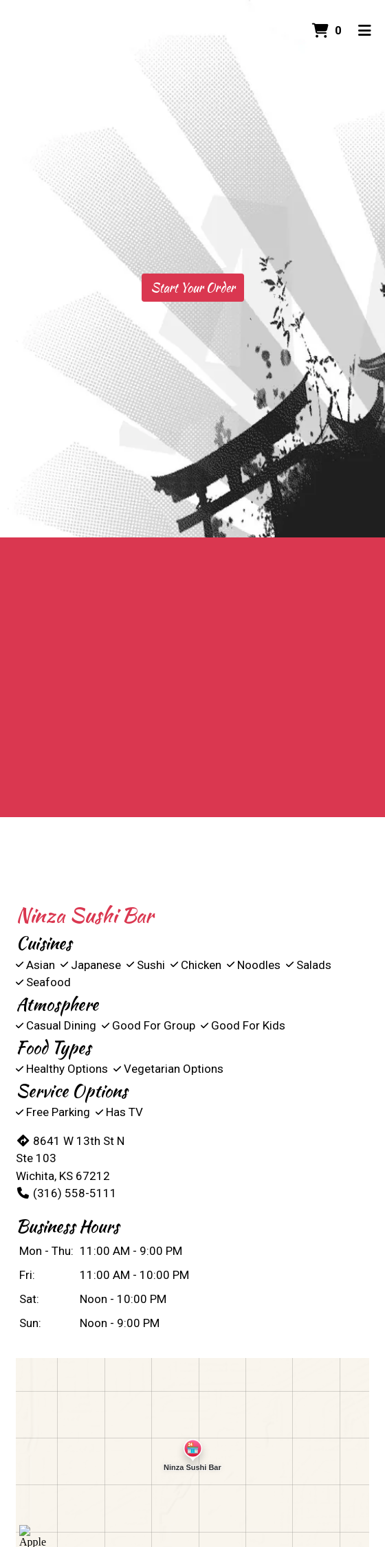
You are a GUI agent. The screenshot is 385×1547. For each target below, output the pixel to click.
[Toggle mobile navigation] (365, 31)
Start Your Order (193, 287)
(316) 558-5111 (66, 1193)
